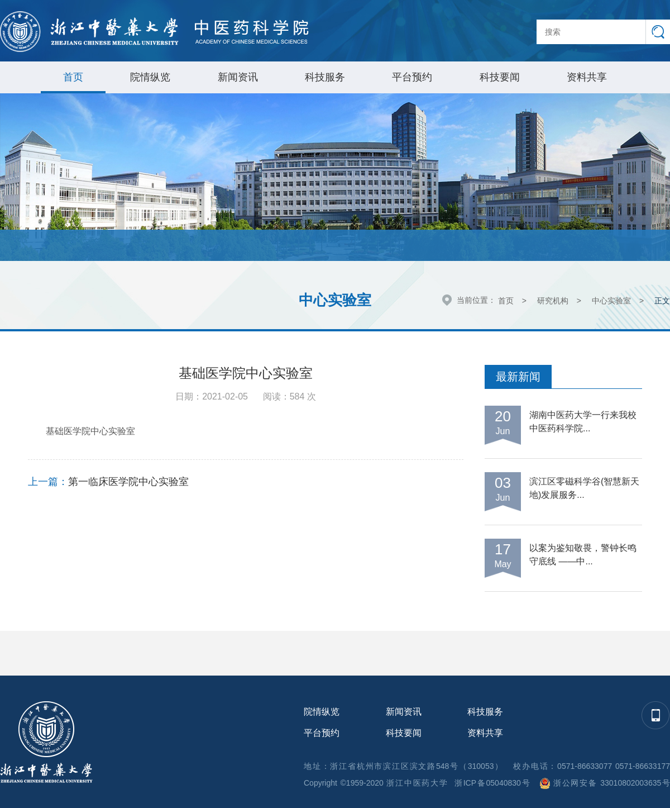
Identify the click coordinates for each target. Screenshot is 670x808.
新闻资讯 (238, 77)
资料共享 (587, 77)
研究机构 (552, 300)
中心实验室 (611, 300)
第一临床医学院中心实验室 (128, 481)
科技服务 (325, 77)
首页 (73, 77)
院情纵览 (150, 77)
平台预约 (412, 77)
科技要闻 (500, 77)
